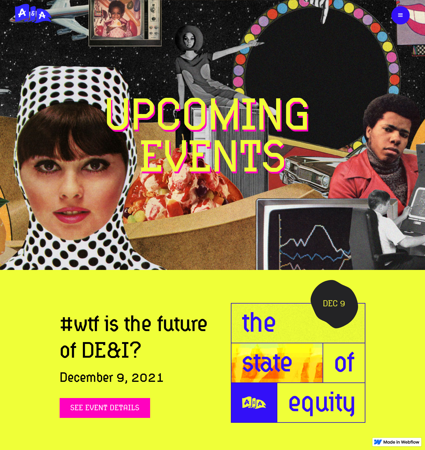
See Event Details (104, 407)
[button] (400, 15)
